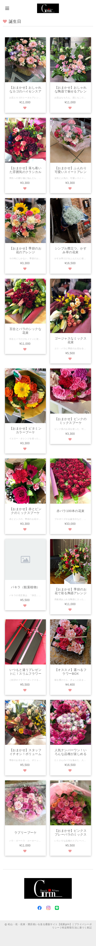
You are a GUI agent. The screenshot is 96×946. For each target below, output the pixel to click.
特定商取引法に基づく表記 (77, 927)
